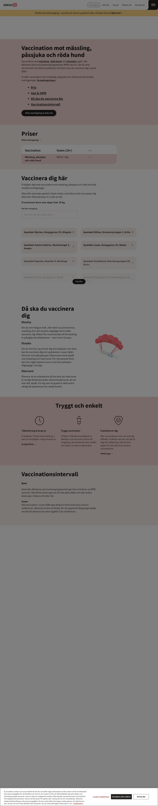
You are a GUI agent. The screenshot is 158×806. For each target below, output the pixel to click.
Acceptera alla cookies (121, 797)
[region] (79, 797)
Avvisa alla (141, 797)
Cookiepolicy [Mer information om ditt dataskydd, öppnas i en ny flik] (78, 803)
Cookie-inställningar (101, 797)
